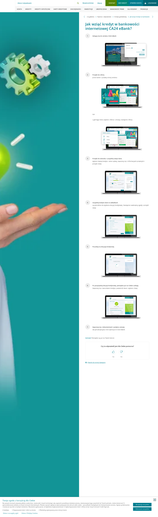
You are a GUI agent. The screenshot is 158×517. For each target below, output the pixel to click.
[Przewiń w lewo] (84, 17)
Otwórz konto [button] (136, 3)
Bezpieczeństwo (88, 3)
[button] (155, 500)
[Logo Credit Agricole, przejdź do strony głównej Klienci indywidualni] (7, 6)
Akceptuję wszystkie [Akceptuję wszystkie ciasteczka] (142, 505)
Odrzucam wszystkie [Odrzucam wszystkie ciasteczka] (142, 509)
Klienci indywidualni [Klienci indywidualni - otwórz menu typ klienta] (25, 3)
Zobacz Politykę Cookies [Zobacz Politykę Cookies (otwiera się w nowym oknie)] (30, 513)
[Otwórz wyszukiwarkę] (78, 3)
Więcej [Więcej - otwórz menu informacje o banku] (99, 3)
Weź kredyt (122, 3)
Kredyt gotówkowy (102, 17)
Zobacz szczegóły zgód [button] (10, 513)
